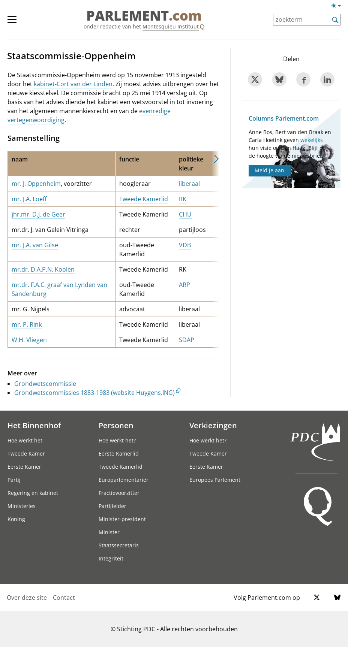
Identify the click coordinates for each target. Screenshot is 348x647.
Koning (16, 519)
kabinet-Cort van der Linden (73, 84)
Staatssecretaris (119, 545)
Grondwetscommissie (45, 384)
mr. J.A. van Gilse (35, 245)
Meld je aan (269, 170)
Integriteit (111, 558)
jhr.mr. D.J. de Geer (38, 214)
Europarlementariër (123, 479)
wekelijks (311, 139)
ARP (184, 285)
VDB (185, 245)
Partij (14, 479)
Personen (116, 425)
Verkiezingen (213, 425)
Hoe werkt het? (117, 440)
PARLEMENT (144, 15)
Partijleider (112, 506)
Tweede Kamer (26, 453)
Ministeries (22, 506)
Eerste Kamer (24, 466)
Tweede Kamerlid (143, 199)
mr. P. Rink (27, 324)
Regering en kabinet (33, 492)
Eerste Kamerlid (119, 453)
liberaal (189, 183)
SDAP (186, 340)
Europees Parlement (214, 479)
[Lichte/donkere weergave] (338, 7)
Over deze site (27, 597)
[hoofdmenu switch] (12, 22)
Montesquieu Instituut (170, 26)
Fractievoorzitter (119, 492)
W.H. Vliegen (29, 340)
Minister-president (122, 519)
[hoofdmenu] (16, 22)
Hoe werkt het (25, 440)
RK (182, 199)
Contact (64, 597)
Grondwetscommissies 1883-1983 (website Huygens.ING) (94, 392)
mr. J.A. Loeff (29, 199)
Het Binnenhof (34, 425)
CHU (185, 214)
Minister (109, 532)
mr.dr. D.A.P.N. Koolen (43, 269)
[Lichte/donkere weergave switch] (338, 5)
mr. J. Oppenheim (36, 183)
